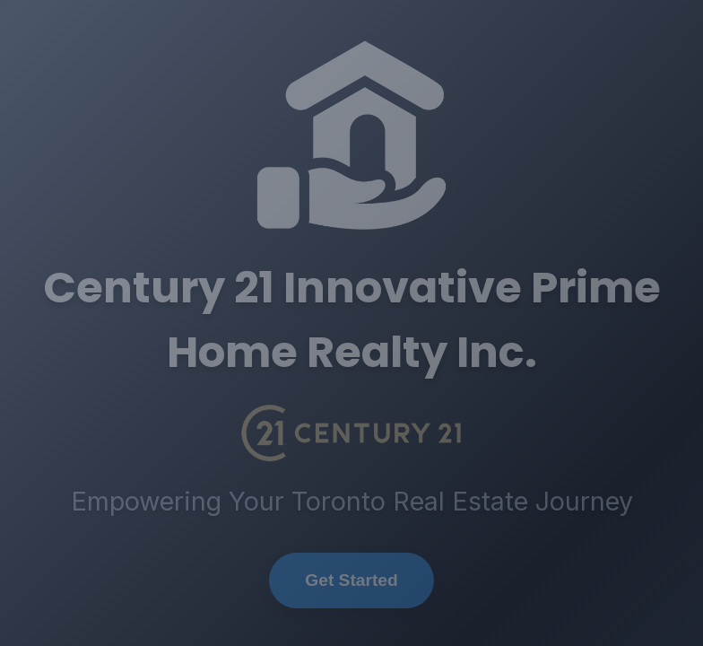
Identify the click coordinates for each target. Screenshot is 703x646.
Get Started (351, 580)
